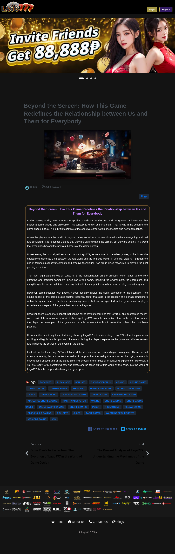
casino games (75, 379)
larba (31, 397)
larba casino (49, 397)
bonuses (80, 372)
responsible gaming (50, 434)
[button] (81, 78)
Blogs (143, 186)
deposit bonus (59, 385)
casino (57, 379)
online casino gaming (51, 422)
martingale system (74, 409)
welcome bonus (56, 446)
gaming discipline (39, 391)
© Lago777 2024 (87, 546)
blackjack (63, 372)
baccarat (46, 372)
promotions (59, 428)
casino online (36, 385)
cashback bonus (38, 379)
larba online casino (74, 397)
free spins (79, 385)
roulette (73, 434)
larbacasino (36, 403)
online (32, 416)
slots (31, 440)
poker (43, 428)
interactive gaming (66, 391)
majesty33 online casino (43, 409)
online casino (49, 416)
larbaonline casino (60, 403)
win (73, 446)
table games (47, 440)
